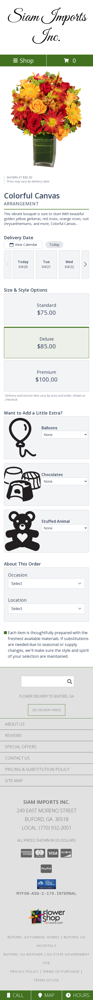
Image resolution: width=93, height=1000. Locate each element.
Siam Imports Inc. (46, 27)
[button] (46, 884)
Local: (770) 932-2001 (46, 827)
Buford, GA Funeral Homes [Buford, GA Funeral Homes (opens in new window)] (34, 937)
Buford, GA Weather (23, 954)
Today (54, 244)
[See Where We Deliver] (46, 709)
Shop (23, 60)
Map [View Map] (46, 995)
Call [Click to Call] (15, 995)
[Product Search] (47, 681)
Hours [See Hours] (78, 995)
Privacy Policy (24, 971)
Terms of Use (46, 980)
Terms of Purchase (61, 971)
